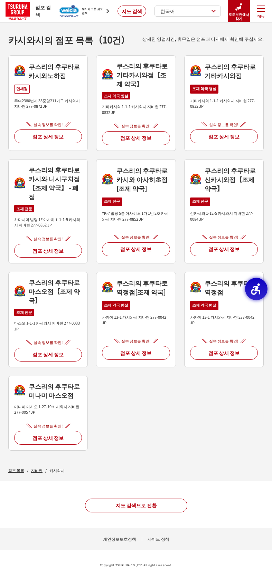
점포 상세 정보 (48, 136)
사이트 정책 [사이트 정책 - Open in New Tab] (158, 539)
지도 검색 (132, 11)
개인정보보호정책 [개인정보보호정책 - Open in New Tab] (119, 539)
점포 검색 (28, 11)
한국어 (188, 11)
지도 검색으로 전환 (136, 505)
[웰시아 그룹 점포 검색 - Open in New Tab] (84, 11)
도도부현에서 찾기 (238, 11)
